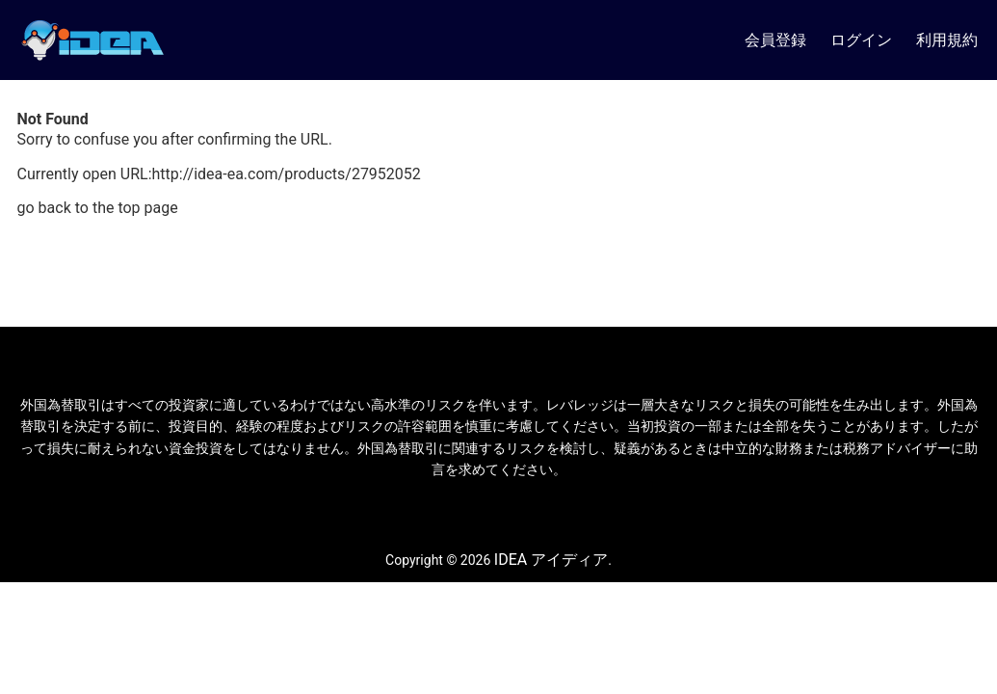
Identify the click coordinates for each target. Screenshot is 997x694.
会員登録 (775, 40)
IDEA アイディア (551, 559)
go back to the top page (97, 208)
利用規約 (947, 40)
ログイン (861, 40)
